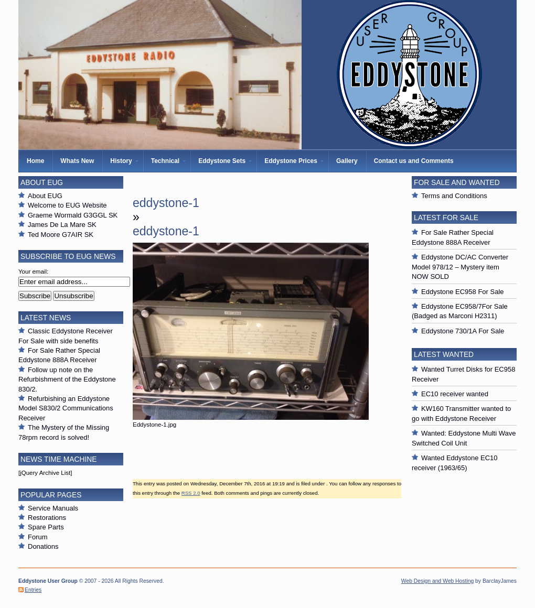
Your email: (33, 271)
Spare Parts (46, 527)
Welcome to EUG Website (67, 205)
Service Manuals (53, 508)
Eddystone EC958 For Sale (462, 292)
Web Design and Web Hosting (437, 581)
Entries (33, 590)
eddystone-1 (166, 203)
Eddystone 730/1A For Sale (462, 331)
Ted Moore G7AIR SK (60, 234)
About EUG (45, 196)
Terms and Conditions (454, 196)
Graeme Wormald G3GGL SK (72, 215)
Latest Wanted (444, 354)
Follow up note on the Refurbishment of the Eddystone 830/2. (67, 379)
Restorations (47, 518)
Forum (38, 537)
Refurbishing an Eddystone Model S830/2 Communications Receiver (65, 408)
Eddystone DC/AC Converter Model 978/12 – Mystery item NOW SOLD (460, 266)
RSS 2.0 (190, 493)
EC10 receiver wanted (454, 394)
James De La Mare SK (62, 225)
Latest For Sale (446, 217)
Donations (43, 546)
